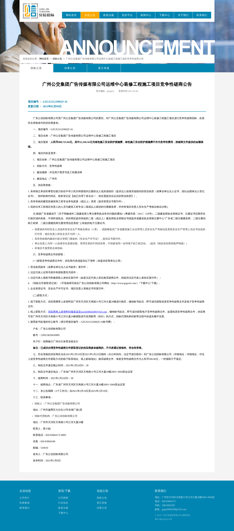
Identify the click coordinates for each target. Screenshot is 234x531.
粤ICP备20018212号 (163, 519)
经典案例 (25, 503)
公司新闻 (63, 498)
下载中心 (164, 15)
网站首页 (71, 15)
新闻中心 (146, 15)
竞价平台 (127, 15)
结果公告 (70, 68)
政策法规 (108, 15)
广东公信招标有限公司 (40, 13)
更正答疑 (104, 68)
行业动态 (63, 503)
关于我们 (183, 15)
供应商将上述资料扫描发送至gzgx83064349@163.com (77, 311)
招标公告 (58, 59)
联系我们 (202, 15)
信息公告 (90, 15)
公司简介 (25, 498)
